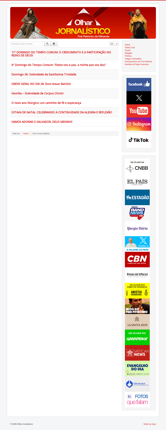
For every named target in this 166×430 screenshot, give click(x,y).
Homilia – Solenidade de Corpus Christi (37, 93)
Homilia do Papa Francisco (137, 64)
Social (127, 50)
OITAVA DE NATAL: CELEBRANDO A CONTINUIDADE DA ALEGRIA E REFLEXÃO (61, 112)
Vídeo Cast (130, 47)
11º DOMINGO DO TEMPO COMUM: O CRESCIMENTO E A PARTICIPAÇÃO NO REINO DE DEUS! (61, 53)
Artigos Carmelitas (133, 59)
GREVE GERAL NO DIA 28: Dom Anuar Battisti (41, 84)
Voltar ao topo (149, 424)
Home (127, 45)
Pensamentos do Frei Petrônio (138, 61)
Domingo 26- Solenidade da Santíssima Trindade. (44, 74)
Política (128, 56)
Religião (128, 53)
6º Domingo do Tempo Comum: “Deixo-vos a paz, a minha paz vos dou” (58, 65)
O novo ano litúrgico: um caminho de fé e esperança (46, 103)
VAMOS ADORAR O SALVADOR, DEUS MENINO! (41, 122)
